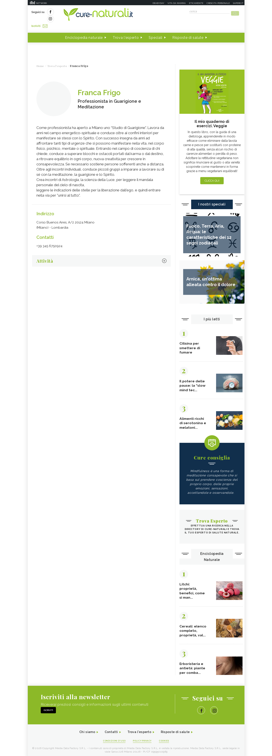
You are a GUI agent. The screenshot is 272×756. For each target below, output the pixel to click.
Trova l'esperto (126, 30)
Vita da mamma (177, 3)
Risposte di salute (188, 30)
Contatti (108, 730)
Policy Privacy (142, 739)
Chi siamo (82, 730)
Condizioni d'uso (112, 739)
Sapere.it (238, 3)
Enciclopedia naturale (84, 30)
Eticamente (196, 3)
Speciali (155, 30)
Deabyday (158, 3)
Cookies (167, 739)
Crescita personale (218, 3)
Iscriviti (80, 12)
